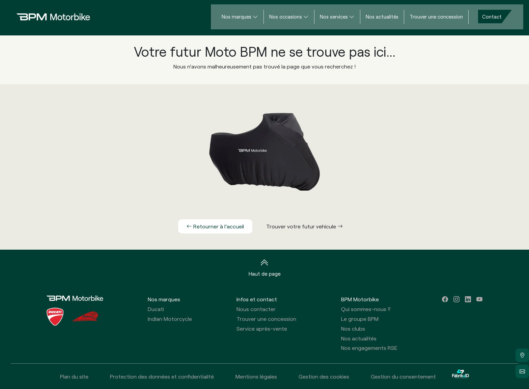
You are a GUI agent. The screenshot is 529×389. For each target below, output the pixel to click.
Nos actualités (382, 16)
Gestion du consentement (403, 376)
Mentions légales (256, 376)
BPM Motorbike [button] (360, 299)
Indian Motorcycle (170, 318)
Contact (492, 16)
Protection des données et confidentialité (162, 376)
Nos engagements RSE (369, 347)
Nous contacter (256, 309)
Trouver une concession (436, 16)
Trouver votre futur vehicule (304, 226)
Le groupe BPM (360, 318)
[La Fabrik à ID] (460, 376)
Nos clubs (353, 328)
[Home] (48, 16)
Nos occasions (285, 16)
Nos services (334, 16)
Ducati (156, 309)
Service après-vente (261, 328)
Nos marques (236, 16)
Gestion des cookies (324, 376)
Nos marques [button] (164, 299)
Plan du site (74, 376)
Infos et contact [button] (256, 299)
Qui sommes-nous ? (366, 309)
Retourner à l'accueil (215, 226)
